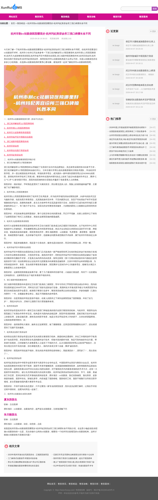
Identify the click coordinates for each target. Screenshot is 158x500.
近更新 (114, 31)
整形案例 (143, 17)
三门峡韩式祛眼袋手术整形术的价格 (22, 458)
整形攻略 (91, 17)
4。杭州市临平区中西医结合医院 (18, 137)
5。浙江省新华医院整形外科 (16, 141)
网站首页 (13, 17)
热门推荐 (115, 118)
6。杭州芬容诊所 (11, 146)
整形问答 (117, 17)
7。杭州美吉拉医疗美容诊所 (16, 150)
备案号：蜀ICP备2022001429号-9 (100, 490)
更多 (154, 31)
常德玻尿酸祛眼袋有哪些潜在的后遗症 (23, 466)
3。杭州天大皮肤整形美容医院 (17, 132)
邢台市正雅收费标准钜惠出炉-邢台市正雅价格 (26, 462)
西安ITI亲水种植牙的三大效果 (121, 151)
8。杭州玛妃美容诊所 (13, 155)
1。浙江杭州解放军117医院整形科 (19, 123)
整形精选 (65, 17)
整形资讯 (39, 17)
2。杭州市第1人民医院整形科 (17, 128)
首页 (13, 23)
